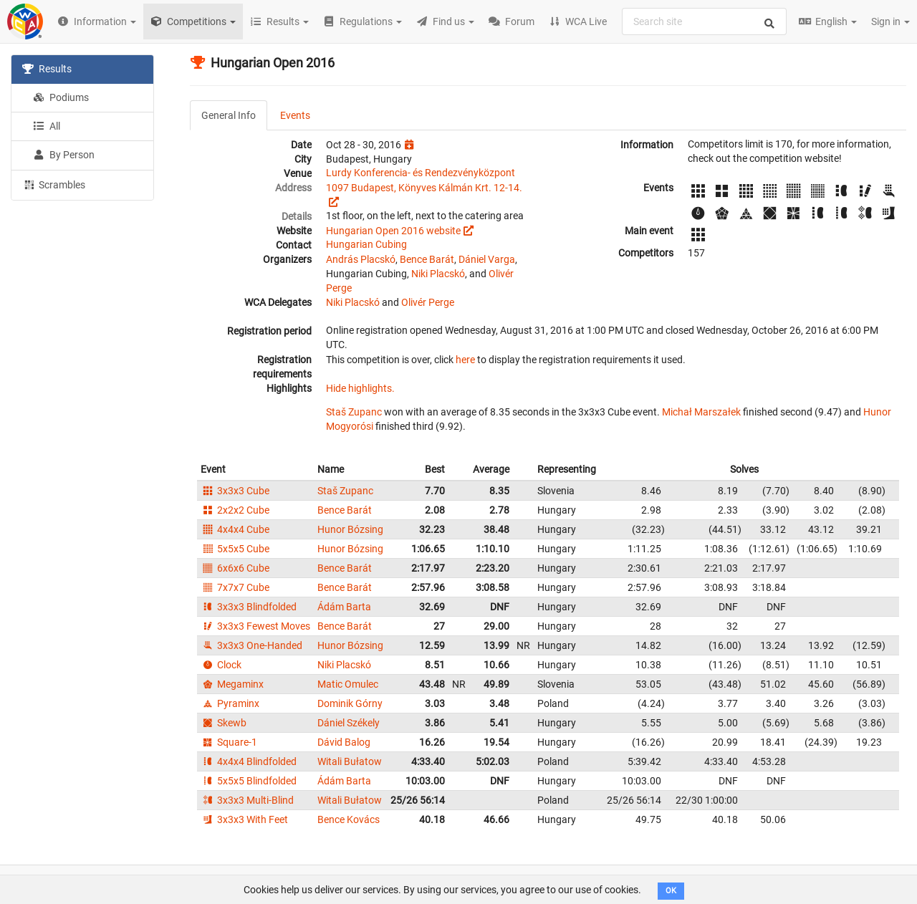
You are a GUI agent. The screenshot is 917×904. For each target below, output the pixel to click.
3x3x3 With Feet (244, 819)
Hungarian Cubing (366, 244)
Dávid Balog (343, 742)
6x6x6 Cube (235, 568)
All (46, 126)
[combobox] (704, 21)
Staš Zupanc (354, 412)
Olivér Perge (427, 302)
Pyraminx (230, 703)
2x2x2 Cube (235, 510)
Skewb (223, 723)
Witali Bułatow (349, 761)
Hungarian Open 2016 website (393, 230)
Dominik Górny (350, 703)
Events (295, 115)
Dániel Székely (348, 723)
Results (47, 68)
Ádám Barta (344, 606)
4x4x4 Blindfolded (249, 761)
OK (671, 890)
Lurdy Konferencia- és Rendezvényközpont (420, 172)
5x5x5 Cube (235, 548)
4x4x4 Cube (235, 529)
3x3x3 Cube (235, 490)
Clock (221, 664)
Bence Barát (427, 259)
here (465, 359)
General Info (228, 115)
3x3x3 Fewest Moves (255, 626)
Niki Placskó (438, 273)
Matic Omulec (347, 684)
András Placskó (360, 259)
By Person (64, 154)
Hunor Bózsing (350, 529)
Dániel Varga (486, 259)
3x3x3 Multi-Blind (247, 800)
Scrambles (53, 184)
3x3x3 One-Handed (251, 645)
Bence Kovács (348, 819)
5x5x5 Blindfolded (249, 781)
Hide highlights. (360, 388)
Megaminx (232, 684)
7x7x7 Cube (235, 587)
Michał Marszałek (701, 412)
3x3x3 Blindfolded (249, 606)
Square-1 (229, 742)
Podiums (61, 97)
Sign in (890, 21)
